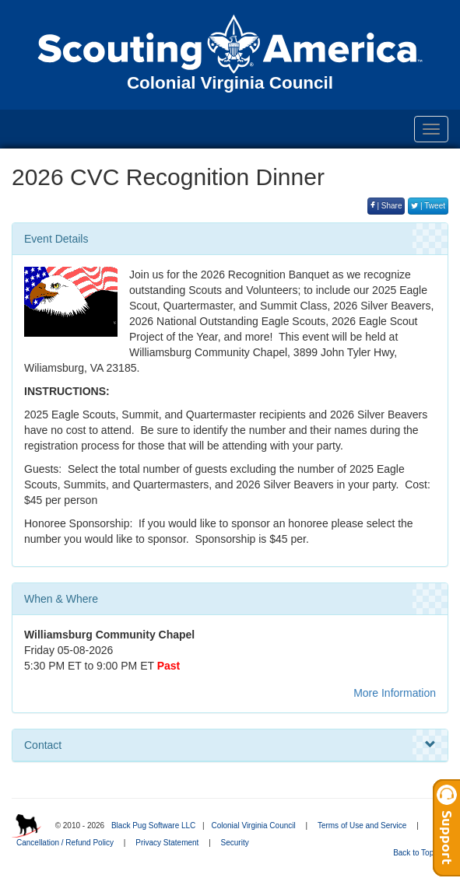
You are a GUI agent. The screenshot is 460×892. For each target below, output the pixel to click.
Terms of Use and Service (362, 825)
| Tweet (428, 205)
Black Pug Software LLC (153, 825)
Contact (230, 745)
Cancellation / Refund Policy (65, 842)
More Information (394, 693)
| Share (386, 205)
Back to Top (418, 852)
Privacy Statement (166, 842)
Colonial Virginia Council (253, 825)
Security (235, 842)
